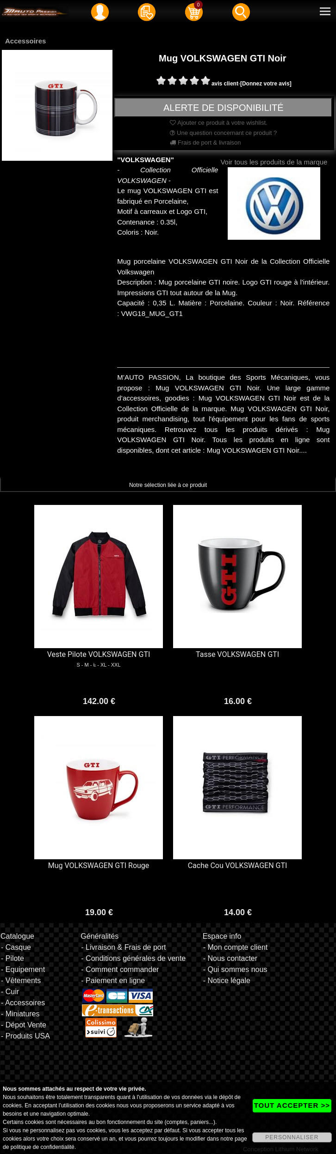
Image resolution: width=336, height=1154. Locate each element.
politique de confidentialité (43, 1147)
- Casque (16, 947)
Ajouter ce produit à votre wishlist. (218, 122)
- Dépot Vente (23, 1025)
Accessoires (25, 41)
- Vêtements (21, 980)
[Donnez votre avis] (266, 83)
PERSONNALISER (291, 1137)
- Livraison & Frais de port (123, 947)
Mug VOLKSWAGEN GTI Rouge (98, 865)
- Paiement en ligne (113, 980)
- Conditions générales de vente (133, 958)
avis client (225, 83)
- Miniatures (20, 1014)
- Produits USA (25, 1036)
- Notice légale (226, 980)
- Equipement (23, 969)
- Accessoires (23, 1003)
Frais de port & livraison (205, 142)
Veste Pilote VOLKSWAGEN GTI (98, 654)
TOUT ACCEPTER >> (292, 1105)
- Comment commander (120, 969)
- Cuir (10, 992)
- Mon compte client (235, 947)
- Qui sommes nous (235, 969)
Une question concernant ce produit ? (223, 132)
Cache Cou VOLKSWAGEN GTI (237, 865)
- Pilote (12, 958)
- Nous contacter (230, 958)
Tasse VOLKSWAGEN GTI (237, 654)
